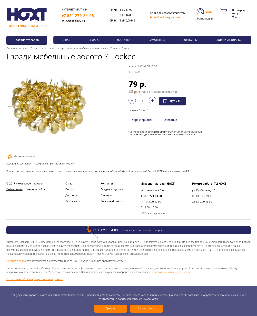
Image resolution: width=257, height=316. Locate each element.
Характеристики (143, 119)
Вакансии (106, 195)
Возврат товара (16, 261)
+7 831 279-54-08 (78, 15)
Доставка (123, 39)
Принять (110, 308)
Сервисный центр (111, 201)
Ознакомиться (147, 308)
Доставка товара (24, 156)
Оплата (94, 39)
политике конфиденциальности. (171, 272)
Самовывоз (157, 39)
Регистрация (205, 18)
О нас (66, 39)
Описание (170, 119)
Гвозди (125, 48)
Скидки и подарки (229, 39)
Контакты (190, 39)
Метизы (114, 48)
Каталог (23, 48)
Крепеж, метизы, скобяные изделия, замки (84, 48)
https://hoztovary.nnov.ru (165, 17)
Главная (10, 48)
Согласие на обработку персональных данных (34, 279)
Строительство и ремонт (44, 48)
